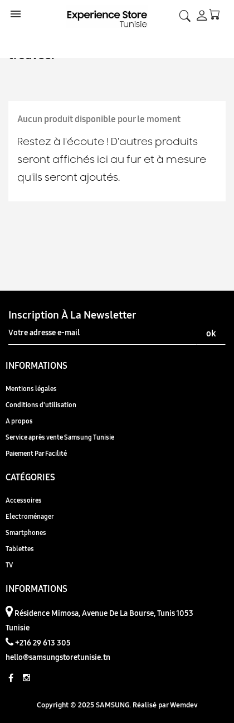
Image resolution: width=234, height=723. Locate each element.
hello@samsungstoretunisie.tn (58, 657)
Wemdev (184, 705)
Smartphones (26, 532)
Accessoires (24, 500)
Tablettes (20, 548)
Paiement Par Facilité (36, 453)
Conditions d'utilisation (41, 404)
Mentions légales (31, 388)
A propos (19, 421)
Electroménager (30, 516)
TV (9, 565)
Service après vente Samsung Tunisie (60, 437)
